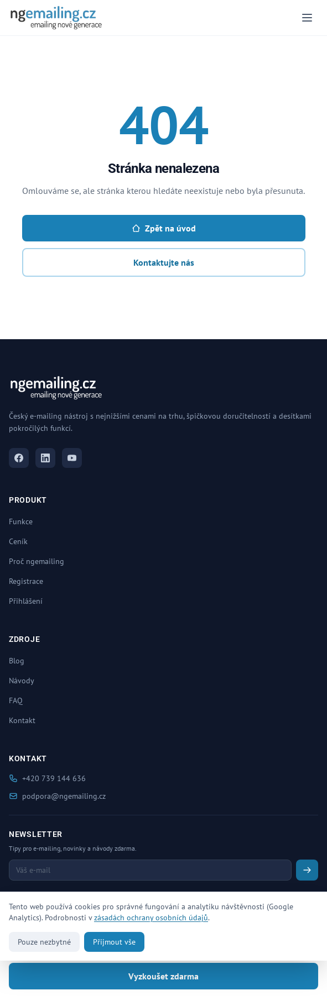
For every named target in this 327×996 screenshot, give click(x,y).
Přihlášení (26, 601)
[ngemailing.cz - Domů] (56, 17)
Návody (21, 681)
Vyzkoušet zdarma (163, 976)
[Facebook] (19, 458)
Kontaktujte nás (163, 262)
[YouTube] (72, 458)
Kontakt (22, 720)
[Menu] (307, 18)
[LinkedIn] (45, 458)
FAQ (16, 700)
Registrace (26, 581)
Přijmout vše (114, 942)
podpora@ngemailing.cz (57, 796)
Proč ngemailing (36, 561)
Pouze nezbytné (44, 942)
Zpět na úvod (164, 228)
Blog (16, 661)
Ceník (18, 541)
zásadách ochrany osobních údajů (151, 918)
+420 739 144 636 (47, 778)
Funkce (21, 521)
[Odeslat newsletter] (307, 870)
